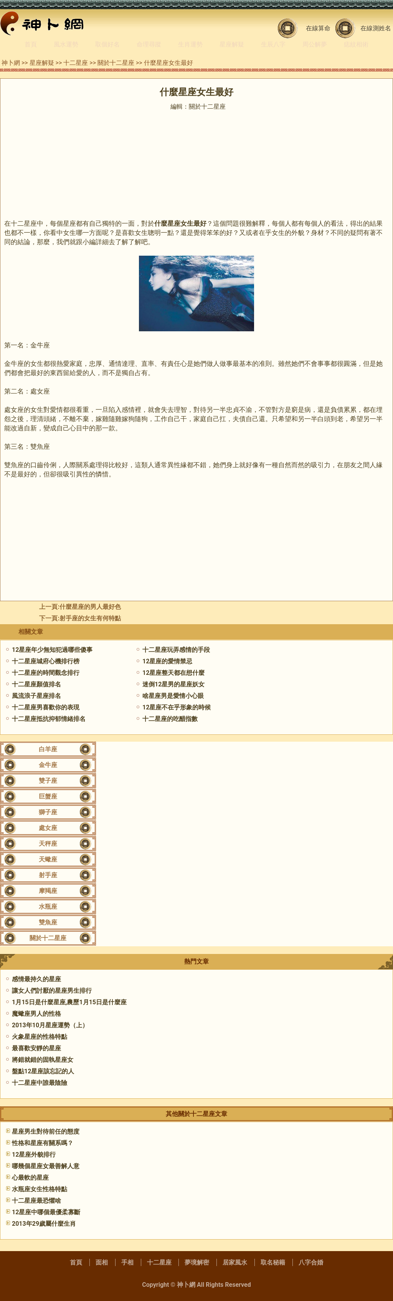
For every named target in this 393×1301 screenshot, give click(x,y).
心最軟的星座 (30, 1177)
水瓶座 (48, 906)
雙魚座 (48, 922)
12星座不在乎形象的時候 (176, 707)
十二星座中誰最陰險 (39, 1082)
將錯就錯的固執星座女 (42, 1059)
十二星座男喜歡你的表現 (45, 707)
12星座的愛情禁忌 (167, 661)
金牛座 (48, 765)
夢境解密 (197, 1262)
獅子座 (48, 812)
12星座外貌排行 (34, 1154)
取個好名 (107, 44)
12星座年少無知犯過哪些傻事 (52, 649)
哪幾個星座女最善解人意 (45, 1166)
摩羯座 (48, 890)
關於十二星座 (115, 62)
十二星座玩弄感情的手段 (176, 649)
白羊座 (48, 749)
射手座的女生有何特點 (90, 618)
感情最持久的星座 (36, 979)
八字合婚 (311, 1262)
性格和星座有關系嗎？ (42, 1143)
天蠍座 (48, 859)
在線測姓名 (375, 28)
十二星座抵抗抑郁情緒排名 (49, 718)
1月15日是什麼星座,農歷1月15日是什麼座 (69, 1002)
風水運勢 (66, 44)
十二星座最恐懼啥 (36, 1200)
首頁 (31, 44)
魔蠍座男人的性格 (36, 1013)
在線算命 (318, 28)
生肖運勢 (190, 44)
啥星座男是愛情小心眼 (173, 695)
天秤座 (48, 843)
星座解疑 (232, 44)
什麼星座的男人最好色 (90, 606)
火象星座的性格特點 (39, 1036)
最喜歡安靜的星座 (36, 1048)
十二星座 (75, 62)
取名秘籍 (273, 1262)
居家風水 (235, 1262)
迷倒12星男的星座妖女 (173, 684)
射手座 (48, 875)
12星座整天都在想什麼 (173, 672)
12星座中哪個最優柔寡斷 (46, 1212)
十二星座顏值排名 (36, 684)
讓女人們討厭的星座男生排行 (52, 990)
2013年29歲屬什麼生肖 (44, 1223)
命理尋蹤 (149, 44)
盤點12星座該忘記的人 (43, 1071)
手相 (127, 1262)
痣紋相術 (356, 44)
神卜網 (11, 62)
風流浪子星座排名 (36, 695)
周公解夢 (314, 44)
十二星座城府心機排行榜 (45, 661)
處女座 (48, 828)
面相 (102, 1262)
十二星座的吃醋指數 (170, 718)
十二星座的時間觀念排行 (45, 672)
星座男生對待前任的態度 (45, 1131)
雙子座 (48, 780)
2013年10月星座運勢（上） (50, 1025)
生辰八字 (273, 44)
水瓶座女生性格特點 (39, 1189)
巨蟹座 (48, 796)
